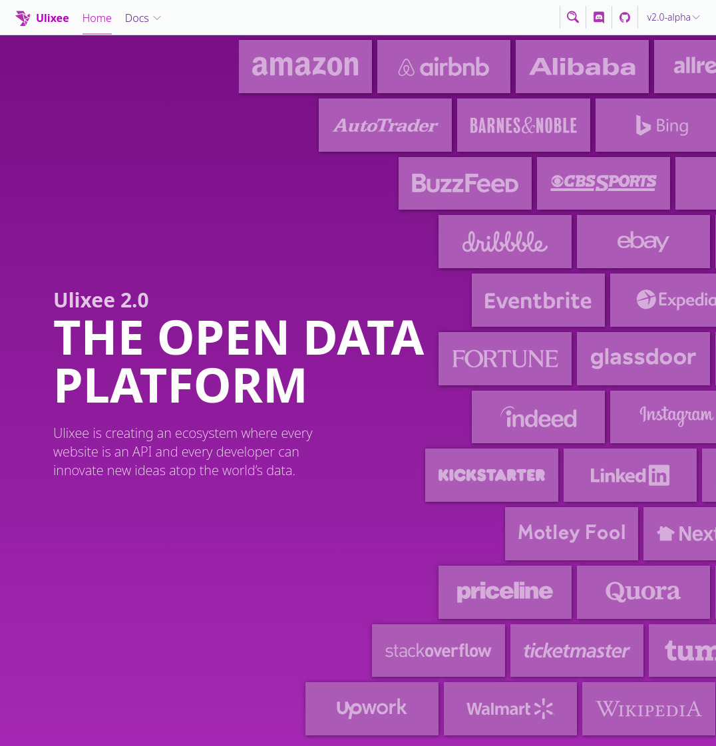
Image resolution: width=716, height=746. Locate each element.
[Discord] (599, 17)
